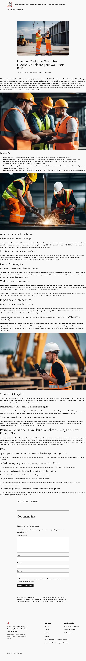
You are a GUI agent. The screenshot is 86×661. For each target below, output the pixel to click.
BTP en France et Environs (43, 72)
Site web (20, 571)
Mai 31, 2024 (20, 72)
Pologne (25, 501)
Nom (19, 555)
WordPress (18, 653)
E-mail (19, 563)
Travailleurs (34, 501)
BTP (19, 501)
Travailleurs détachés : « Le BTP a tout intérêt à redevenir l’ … (20, 90)
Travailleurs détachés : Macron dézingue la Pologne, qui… (47, 401)
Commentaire (22, 535)
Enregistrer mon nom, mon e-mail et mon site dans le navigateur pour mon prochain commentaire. (43, 580)
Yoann (31, 72)
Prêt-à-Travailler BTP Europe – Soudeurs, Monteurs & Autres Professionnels (39, 4)
